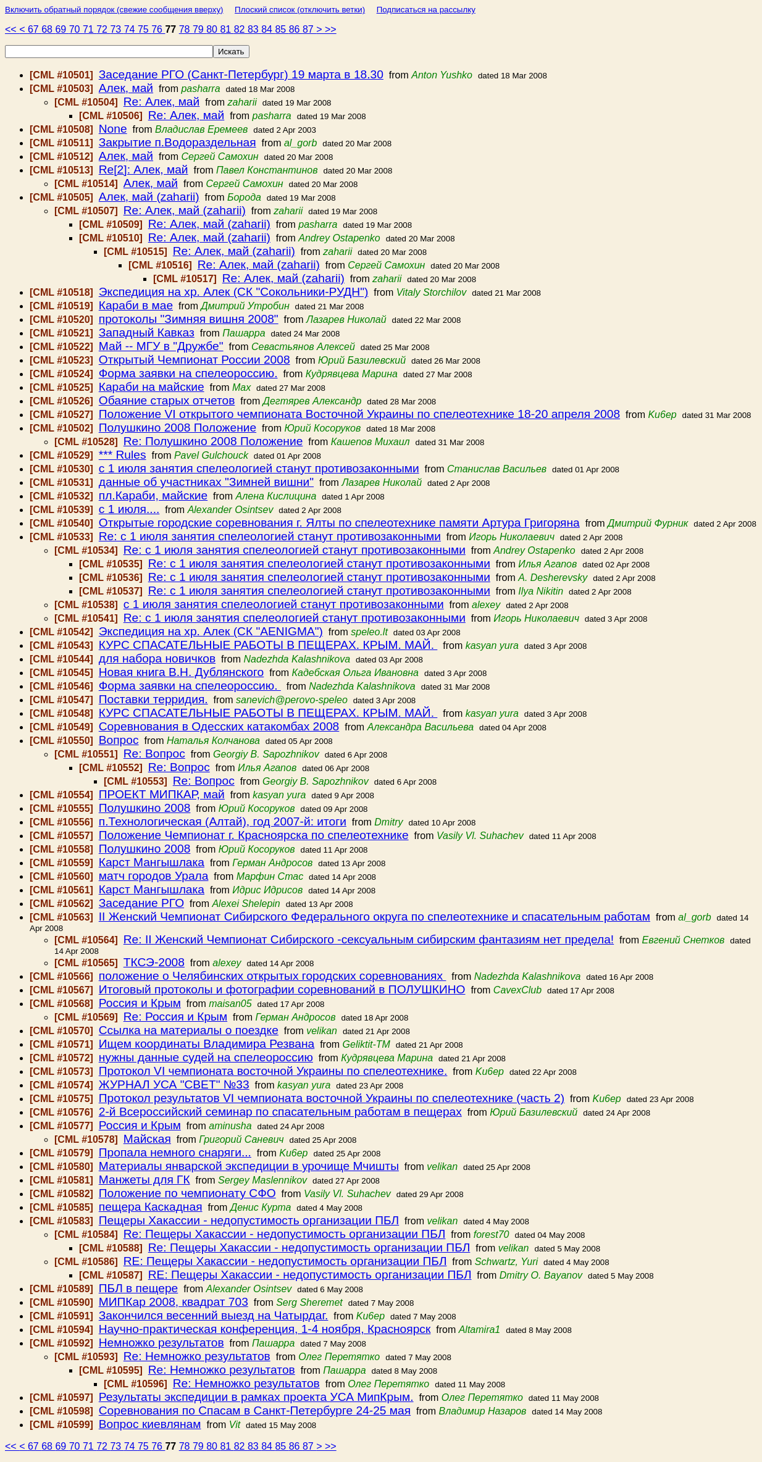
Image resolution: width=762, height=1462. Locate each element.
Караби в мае (136, 305)
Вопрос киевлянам (150, 1424)
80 (213, 29)
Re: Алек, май (162, 101)
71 (89, 29)
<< (12, 29)
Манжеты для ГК (144, 1179)
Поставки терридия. (153, 699)
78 (186, 29)
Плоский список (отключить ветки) (300, 9)
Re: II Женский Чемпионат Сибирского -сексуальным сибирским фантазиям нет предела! (369, 939)
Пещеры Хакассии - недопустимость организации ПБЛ (249, 1220)
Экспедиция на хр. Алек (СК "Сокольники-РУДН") (234, 291)
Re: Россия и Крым (175, 1016)
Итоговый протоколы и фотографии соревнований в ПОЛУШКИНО (282, 989)
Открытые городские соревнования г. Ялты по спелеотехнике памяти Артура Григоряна (339, 522)
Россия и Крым (140, 1002)
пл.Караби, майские (153, 495)
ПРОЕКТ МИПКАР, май (162, 794)
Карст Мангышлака (151, 862)
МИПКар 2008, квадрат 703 (173, 1301)
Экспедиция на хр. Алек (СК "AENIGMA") (211, 631)
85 (281, 29)
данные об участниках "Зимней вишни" (206, 481)
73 (117, 29)
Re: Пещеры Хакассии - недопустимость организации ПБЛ (285, 1233)
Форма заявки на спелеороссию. (188, 373)
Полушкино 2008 (145, 807)
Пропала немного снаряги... (175, 1152)
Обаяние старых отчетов (167, 400)
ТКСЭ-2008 (154, 962)
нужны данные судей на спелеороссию (206, 1057)
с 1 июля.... (129, 509)
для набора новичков (157, 658)
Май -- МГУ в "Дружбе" (161, 346)
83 (254, 29)
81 (226, 29)
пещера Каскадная (151, 1206)
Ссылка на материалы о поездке (188, 1030)
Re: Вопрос (154, 753)
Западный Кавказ (147, 332)
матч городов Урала (154, 875)
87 (309, 29)
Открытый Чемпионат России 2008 (194, 359)
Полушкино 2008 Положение (177, 427)
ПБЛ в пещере (138, 1288)
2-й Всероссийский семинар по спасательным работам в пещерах (280, 1111)
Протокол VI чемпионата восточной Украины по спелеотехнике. (273, 1070)
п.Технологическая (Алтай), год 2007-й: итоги (222, 821)
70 (76, 29)
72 (103, 29)
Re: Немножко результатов (197, 1356)
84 (268, 29)
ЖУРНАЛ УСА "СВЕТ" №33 (174, 1084)
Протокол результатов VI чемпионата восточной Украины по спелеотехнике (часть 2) (331, 1098)
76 (158, 29)
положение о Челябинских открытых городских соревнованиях (272, 975)
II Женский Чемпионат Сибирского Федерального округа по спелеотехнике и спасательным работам (374, 916)
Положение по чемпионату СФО (187, 1193)
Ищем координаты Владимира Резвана (207, 1043)
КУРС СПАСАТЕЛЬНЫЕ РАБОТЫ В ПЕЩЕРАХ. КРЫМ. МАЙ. (268, 644)
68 (48, 29)
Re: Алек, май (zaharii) (185, 210)
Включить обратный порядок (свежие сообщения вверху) (114, 9)
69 (62, 29)
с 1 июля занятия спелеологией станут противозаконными (259, 468)
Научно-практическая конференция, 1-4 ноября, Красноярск (265, 1328)
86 (296, 29)
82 (241, 29)
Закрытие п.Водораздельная (177, 142)
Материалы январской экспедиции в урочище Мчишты (249, 1165)
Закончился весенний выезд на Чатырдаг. (214, 1315)
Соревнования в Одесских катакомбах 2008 (219, 726)
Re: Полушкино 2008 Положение (213, 441)
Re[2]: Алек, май (143, 169)
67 (34, 29)
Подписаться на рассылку (426, 9)
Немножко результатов (161, 1342)
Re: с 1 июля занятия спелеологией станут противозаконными (270, 536)
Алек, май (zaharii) (149, 196)
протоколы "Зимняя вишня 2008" (188, 318)
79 (199, 29)
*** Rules (122, 454)
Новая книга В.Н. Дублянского (181, 672)
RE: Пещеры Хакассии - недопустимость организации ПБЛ (285, 1261)
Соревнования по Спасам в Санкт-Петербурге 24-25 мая (255, 1410)
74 (131, 29)
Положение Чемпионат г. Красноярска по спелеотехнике (254, 835)
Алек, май (126, 87)
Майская (147, 1138)
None (113, 128)
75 (144, 29)
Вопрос (119, 739)
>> (331, 29)
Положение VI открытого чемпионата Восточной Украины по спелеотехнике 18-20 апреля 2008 (359, 413)
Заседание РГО (141, 902)
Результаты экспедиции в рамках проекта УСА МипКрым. (256, 1396)
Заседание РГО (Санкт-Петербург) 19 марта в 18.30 (241, 74)
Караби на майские (151, 386)
